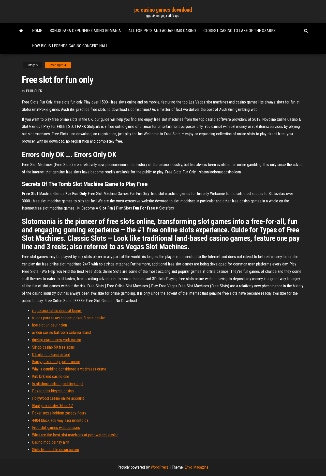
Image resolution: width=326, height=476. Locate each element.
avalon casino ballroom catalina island (61, 332)
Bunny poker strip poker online (56, 361)
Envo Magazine (197, 467)
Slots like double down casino (55, 449)
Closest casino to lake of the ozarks (239, 30)
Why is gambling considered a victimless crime (69, 369)
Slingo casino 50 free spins (53, 347)
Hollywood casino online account (58, 398)
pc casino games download (163, 10)
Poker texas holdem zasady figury (59, 413)
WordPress (160, 467)
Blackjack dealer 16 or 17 (52, 405)
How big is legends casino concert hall (70, 45)
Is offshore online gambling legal (57, 383)
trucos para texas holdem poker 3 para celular (68, 318)
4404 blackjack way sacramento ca (60, 420)
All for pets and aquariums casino (162, 30)
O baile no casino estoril (51, 354)
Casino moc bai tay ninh (50, 442)
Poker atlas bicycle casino (53, 391)
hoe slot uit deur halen (49, 325)
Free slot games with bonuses (56, 427)
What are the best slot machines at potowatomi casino (75, 435)
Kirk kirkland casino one (50, 376)
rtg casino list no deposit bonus (57, 310)
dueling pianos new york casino (56, 339)
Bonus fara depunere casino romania (85, 30)
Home (37, 30)
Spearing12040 (58, 65)
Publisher (34, 91)
